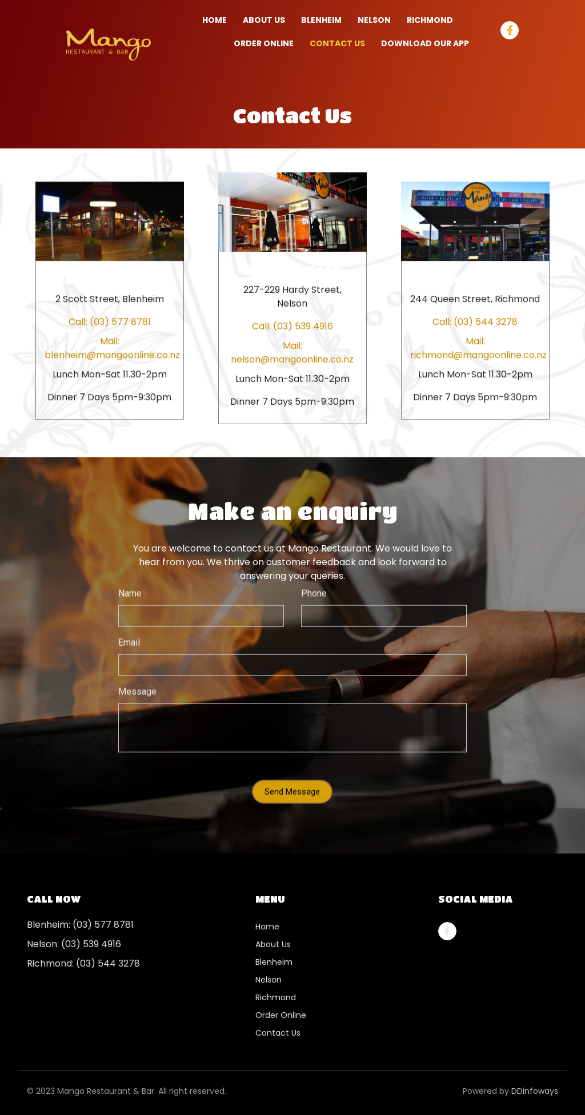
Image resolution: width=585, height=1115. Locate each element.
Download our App (425, 43)
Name (130, 582)
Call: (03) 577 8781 (110, 321)
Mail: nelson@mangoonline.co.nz (292, 352)
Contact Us (337, 43)
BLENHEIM (321, 20)
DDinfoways (534, 1091)
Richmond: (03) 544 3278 (83, 963)
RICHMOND (430, 20)
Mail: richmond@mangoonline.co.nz (475, 348)
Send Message (292, 781)
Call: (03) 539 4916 (292, 325)
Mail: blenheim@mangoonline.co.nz (110, 348)
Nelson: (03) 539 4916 (74, 944)
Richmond (275, 997)
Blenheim (273, 962)
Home (214, 20)
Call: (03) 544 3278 (475, 321)
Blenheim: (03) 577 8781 (80, 924)
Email (129, 631)
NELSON (374, 20)
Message (137, 680)
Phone (314, 582)
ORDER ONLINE (264, 43)
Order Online (280, 1015)
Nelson (268, 979)
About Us (264, 20)
